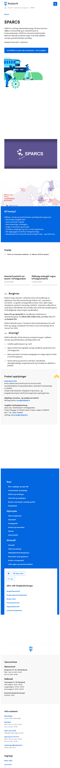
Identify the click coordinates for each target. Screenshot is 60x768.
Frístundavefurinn (13, 603)
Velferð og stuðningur (16, 494)
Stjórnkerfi (12, 520)
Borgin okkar (11, 599)
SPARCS (33, 7)
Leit (11, 579)
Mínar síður (20, 573)
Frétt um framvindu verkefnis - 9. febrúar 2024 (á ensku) (28, 254)
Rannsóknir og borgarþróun (21, 7)
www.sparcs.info (10, 381)
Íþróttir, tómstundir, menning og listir (21, 502)
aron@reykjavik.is (23, 400)
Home (5, 8)
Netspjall (30, 724)
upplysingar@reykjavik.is (30, 746)
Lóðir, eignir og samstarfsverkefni (20, 564)
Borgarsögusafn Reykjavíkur (17, 595)
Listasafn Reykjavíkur (14, 610)
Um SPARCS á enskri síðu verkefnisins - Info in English (26, 50)
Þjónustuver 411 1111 (30, 739)
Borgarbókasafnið (13, 591)
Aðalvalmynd (55, 4)
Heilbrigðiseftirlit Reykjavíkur (18, 553)
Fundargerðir (13, 523)
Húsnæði (11, 545)
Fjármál (11, 531)
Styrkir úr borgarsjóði (16, 560)
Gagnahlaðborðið (13, 607)
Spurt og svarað (30, 732)
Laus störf (8, 764)
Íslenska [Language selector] (9, 573)
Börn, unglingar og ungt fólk (18, 487)
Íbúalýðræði (12, 506)
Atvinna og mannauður (16, 527)
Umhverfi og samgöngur (17, 498)
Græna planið (13, 535)
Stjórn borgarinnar (15, 516)
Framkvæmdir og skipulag (17, 490)
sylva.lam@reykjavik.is (19, 415)
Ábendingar (30, 717)
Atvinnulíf (10, 7)
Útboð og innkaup (14, 549)
